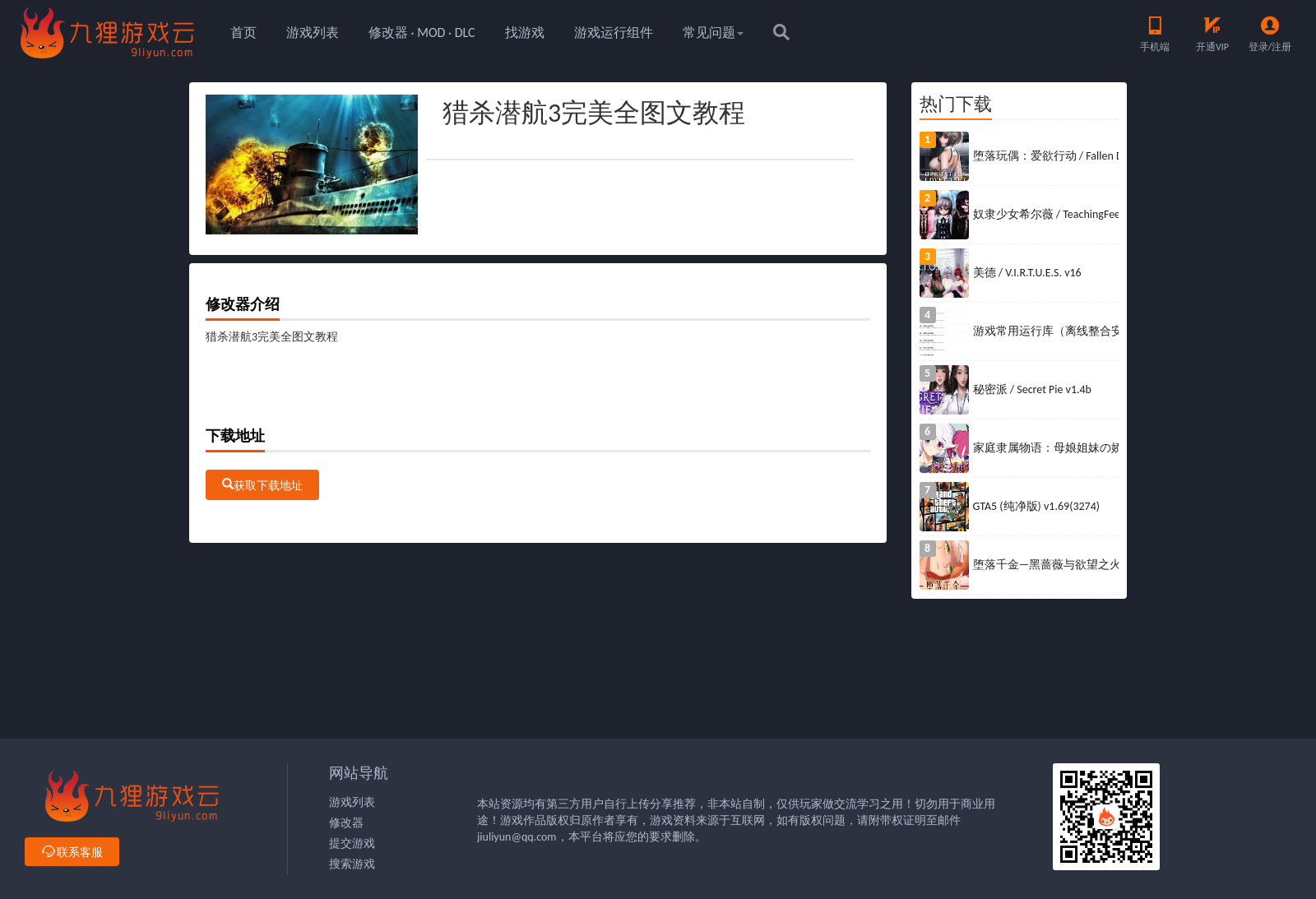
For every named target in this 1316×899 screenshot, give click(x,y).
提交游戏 (352, 843)
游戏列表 (312, 32)
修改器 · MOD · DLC (421, 32)
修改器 (346, 823)
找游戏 (524, 32)
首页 (243, 32)
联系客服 (72, 852)
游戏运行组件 (613, 32)
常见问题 (713, 32)
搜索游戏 (352, 864)
